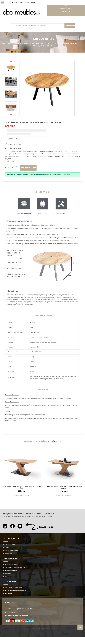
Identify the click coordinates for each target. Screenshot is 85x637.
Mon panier (8, 594)
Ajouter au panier (28, 168)
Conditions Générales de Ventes (16, 568)
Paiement (8, 574)
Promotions (9, 554)
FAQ (6, 577)
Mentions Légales (11, 571)
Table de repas (50, 43)
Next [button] (11, 114)
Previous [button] (11, 61)
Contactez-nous (10, 545)
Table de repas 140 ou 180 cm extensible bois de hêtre (21, 487)
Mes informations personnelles (15, 591)
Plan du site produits (12, 551)
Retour (7, 548)
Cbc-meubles (7, 43)
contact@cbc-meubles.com (18, 616)
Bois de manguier (24, 213)
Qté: (7, 168)
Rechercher (69, 25)
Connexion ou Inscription (13, 588)
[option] (11, 69)
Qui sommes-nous (11, 565)
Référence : (9, 144)
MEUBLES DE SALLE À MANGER (33, 43)
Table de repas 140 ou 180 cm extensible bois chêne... (64, 487)
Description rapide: (13, 148)
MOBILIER (18, 43)
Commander (30, 2)
